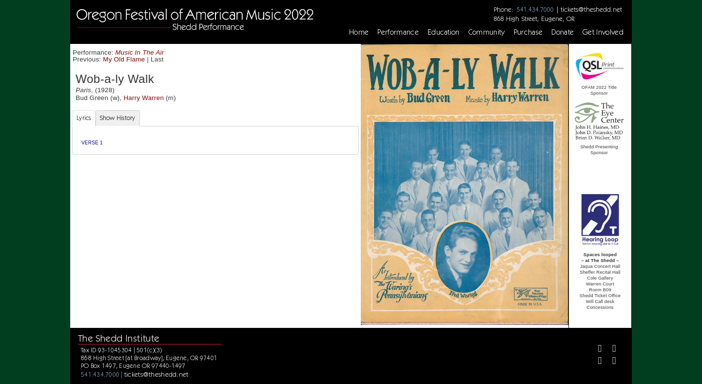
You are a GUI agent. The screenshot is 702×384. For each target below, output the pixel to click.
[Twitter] (610, 350)
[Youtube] (610, 362)
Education (444, 32)
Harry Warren (143, 97)
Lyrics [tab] (84, 117)
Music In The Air (140, 52)
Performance (398, 32)
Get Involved (603, 32)
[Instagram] (596, 362)
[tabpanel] (215, 140)
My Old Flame (124, 59)
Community (486, 32)
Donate (562, 32)
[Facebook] (596, 350)
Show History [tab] (118, 117)
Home (359, 32)
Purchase (528, 32)
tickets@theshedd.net (591, 9)
